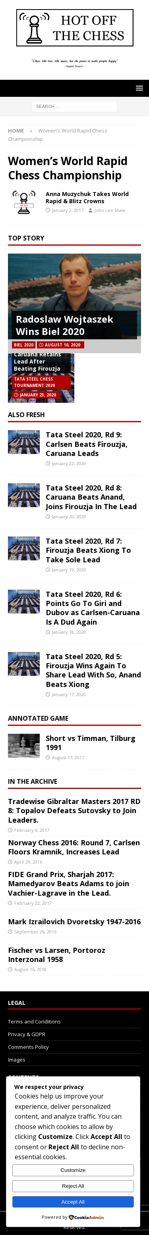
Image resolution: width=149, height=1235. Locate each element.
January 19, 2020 (69, 570)
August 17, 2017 (68, 757)
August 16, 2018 (30, 969)
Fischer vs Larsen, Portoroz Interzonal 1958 (56, 954)
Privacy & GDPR (26, 1034)
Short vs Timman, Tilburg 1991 (90, 742)
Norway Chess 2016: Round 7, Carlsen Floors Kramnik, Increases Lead (74, 847)
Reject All (73, 1186)
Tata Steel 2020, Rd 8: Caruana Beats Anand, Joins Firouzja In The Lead (91, 497)
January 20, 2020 (69, 516)
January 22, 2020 (69, 463)
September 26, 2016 (35, 932)
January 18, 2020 (69, 632)
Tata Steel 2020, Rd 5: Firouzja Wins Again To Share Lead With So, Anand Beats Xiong (93, 670)
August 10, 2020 (62, 345)
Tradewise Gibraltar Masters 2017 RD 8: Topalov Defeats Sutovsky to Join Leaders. (74, 810)
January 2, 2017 (67, 210)
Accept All (73, 1202)
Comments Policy (28, 1046)
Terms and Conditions (34, 1021)
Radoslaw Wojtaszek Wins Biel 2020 (64, 325)
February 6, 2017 (31, 830)
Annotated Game (38, 718)
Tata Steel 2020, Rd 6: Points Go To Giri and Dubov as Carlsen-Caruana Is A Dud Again (93, 608)
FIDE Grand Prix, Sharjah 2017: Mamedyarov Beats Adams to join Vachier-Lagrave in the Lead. (68, 884)
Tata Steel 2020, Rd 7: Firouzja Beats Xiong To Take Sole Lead (88, 550)
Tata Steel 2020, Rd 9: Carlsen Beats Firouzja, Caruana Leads (87, 444)
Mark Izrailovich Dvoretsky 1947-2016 (74, 921)
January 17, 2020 (69, 694)
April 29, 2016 (28, 862)
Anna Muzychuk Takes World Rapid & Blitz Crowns (87, 197)
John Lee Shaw (110, 210)
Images (16, 1059)
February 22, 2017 (33, 903)
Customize (72, 1170)
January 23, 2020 (38, 395)
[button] (138, 88)
